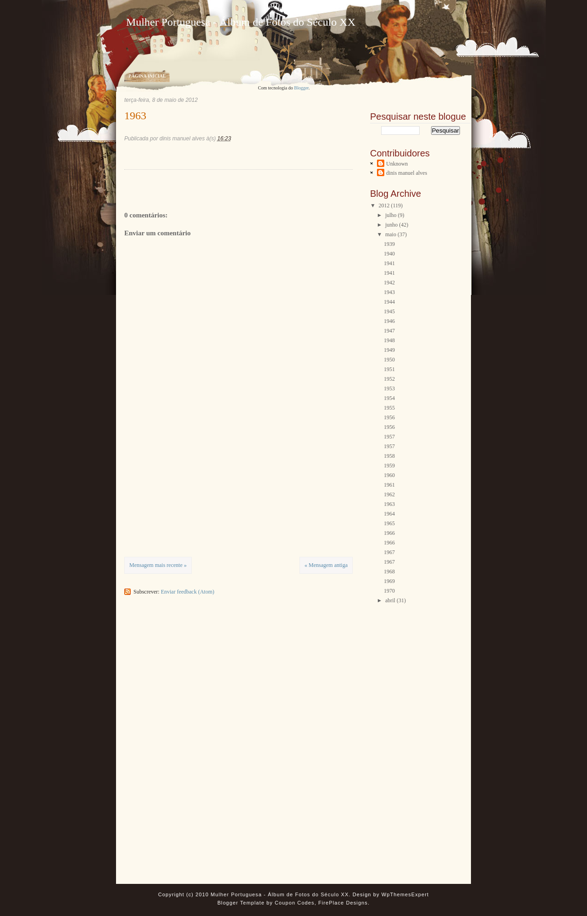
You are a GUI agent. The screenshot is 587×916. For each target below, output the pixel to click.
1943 (389, 292)
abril (390, 600)
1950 (389, 359)
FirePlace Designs (343, 902)
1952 (389, 379)
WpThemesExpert (405, 894)
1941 (389, 263)
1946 (389, 321)
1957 (389, 436)
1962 (389, 494)
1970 (389, 591)
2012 (384, 205)
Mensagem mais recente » (158, 565)
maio (390, 234)
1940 (389, 253)
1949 (389, 350)
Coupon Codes (295, 902)
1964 (389, 514)
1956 (389, 417)
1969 (389, 581)
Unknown (397, 164)
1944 (389, 302)
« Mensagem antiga (326, 565)
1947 (389, 331)
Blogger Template (241, 902)
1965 (389, 523)
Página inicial (147, 75)
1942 (389, 282)
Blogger (301, 87)
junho (391, 225)
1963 (135, 116)
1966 (389, 533)
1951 (389, 369)
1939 (389, 244)
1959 (389, 465)
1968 (389, 571)
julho (391, 215)
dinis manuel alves (406, 173)
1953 (389, 388)
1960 (389, 475)
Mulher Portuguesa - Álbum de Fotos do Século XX (240, 22)
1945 (389, 311)
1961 (389, 485)
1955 (389, 408)
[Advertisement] (193, 492)
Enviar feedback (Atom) (188, 591)
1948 (389, 340)
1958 (389, 456)
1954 (389, 398)
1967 (389, 552)
